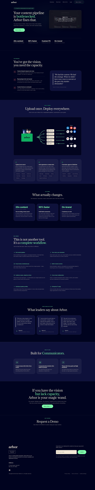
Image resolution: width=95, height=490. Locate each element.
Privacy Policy (67, 473)
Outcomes (52, 2)
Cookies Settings (83, 473)
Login (71, 2)
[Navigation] (30, 446)
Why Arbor (58, 2)
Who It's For (65, 2)
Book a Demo (79, 2)
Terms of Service (75, 473)
